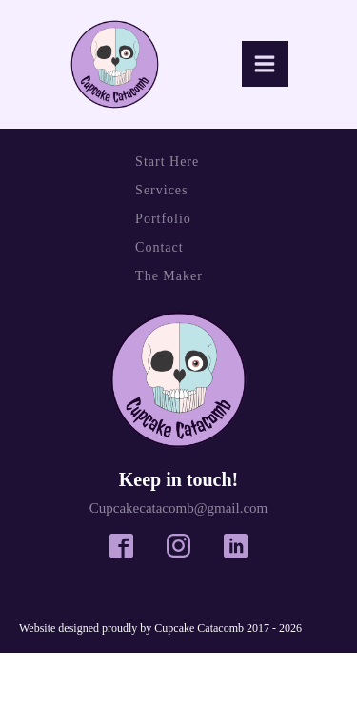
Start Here (167, 161)
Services (161, 190)
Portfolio (163, 219)
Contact (159, 247)
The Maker (169, 276)
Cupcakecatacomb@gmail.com (178, 508)
